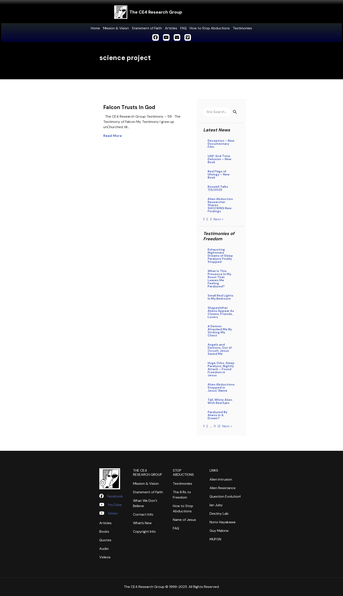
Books (104, 531)
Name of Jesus (184, 519)
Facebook (115, 496)
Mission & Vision (116, 28)
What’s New (142, 523)
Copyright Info (144, 531)
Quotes (105, 540)
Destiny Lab (219, 513)
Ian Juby (216, 505)
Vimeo (113, 513)
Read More (112, 135)
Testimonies (242, 28)
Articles (171, 28)
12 (218, 426)
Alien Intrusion (221, 479)
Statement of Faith (147, 28)
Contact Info (143, 514)
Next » (218, 219)
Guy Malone (219, 530)
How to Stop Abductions (210, 28)
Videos (104, 557)
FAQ (183, 28)
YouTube (115, 504)
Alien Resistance (223, 488)
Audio (104, 548)
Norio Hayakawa (222, 522)
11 (215, 426)
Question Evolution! (225, 496)
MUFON (215, 539)
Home (95, 28)
